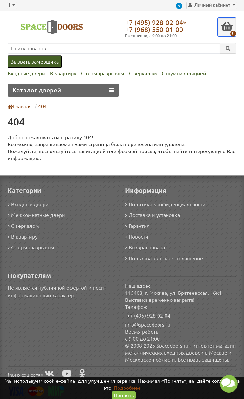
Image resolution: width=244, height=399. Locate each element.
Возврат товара (145, 247)
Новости (136, 236)
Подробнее (127, 387)
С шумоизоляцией (180, 73)
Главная (20, 106)
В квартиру (61, 73)
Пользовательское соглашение (163, 257)
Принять (124, 395)
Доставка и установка (152, 214)
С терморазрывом (100, 73)
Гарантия (137, 225)
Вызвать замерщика (34, 61)
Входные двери (26, 73)
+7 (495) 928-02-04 (155, 22)
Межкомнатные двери (35, 214)
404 (42, 106)
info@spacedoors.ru (148, 324)
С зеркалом (140, 73)
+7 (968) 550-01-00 (155, 29)
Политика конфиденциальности (164, 203)
